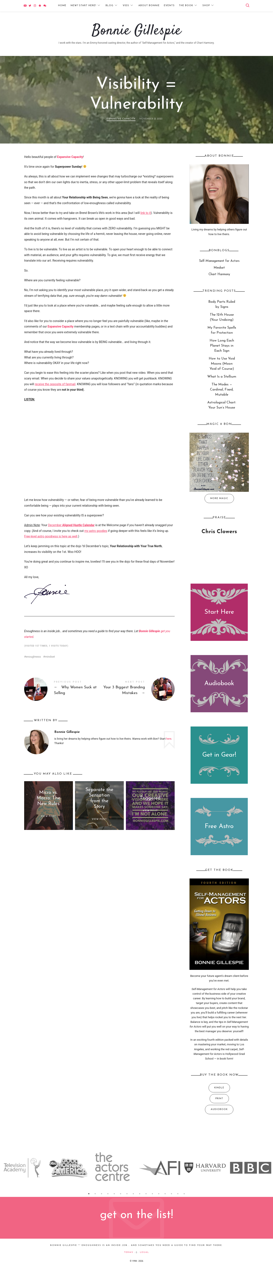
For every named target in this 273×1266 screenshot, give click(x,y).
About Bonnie (149, 5)
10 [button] (146, 1194)
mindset (50, 656)
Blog (109, 5)
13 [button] (165, 1194)
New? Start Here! (83, 5)
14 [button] (171, 1194)
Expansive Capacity (121, 119)
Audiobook (219, 683)
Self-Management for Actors (219, 261)
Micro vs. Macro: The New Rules (48, 798)
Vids (126, 5)
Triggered (150, 798)
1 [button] (89, 1194)
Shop (206, 5)
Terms (128, 1252)
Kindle (219, 1088)
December (71, 525)
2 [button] (95, 1194)
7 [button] (127, 1194)
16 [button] (184, 1194)
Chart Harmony (219, 274)
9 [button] (140, 1194)
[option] (23, 1168)
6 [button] (120, 1194)
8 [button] (133, 1194)
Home (62, 5)
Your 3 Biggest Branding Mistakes (137, 689)
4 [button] (108, 1194)
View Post (48, 816)
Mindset (219, 267)
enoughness (33, 656)
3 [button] (101, 1194)
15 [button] (178, 1194)
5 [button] (114, 1194)
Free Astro (219, 826)
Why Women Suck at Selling (61, 689)
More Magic (219, 498)
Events (169, 5)
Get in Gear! (219, 755)
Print (219, 1098)
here (168, 738)
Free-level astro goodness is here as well (50, 536)
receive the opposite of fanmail (55, 384)
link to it (145, 213)
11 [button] (152, 1194)
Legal (144, 1252)
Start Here (219, 612)
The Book (186, 5)
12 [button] (159, 1194)
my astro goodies (95, 531)
